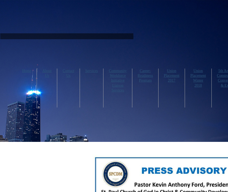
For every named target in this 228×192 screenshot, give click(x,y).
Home (26, 71)
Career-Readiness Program (145, 75)
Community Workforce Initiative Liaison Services (118, 80)
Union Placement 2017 (171, 75)
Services (91, 71)
